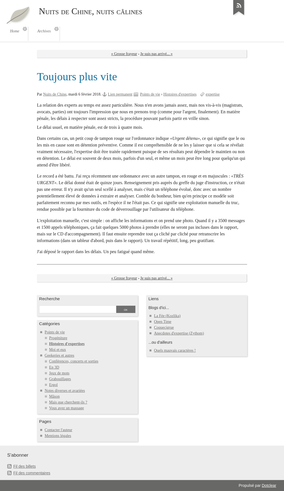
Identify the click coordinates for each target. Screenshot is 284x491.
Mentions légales (58, 436)
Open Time (162, 322)
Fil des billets (24, 466)
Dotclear (269, 485)
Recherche (49, 298)
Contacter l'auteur (58, 430)
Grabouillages (60, 379)
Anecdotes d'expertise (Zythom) (179, 333)
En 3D (54, 367)
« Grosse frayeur (124, 54)
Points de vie (150, 94)
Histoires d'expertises (180, 94)
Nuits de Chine (54, 94)
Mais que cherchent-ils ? (68, 402)
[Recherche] (77, 310)
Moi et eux (57, 350)
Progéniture (58, 338)
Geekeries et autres (59, 355)
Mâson (54, 396)
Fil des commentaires (31, 473)
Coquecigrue (164, 327)
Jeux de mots (59, 373)
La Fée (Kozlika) (167, 316)
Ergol (53, 385)
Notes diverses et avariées (65, 391)
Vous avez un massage (66, 408)
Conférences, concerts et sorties (73, 361)
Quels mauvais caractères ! (175, 350)
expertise (213, 94)
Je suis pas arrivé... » (156, 54)
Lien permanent (120, 94)
